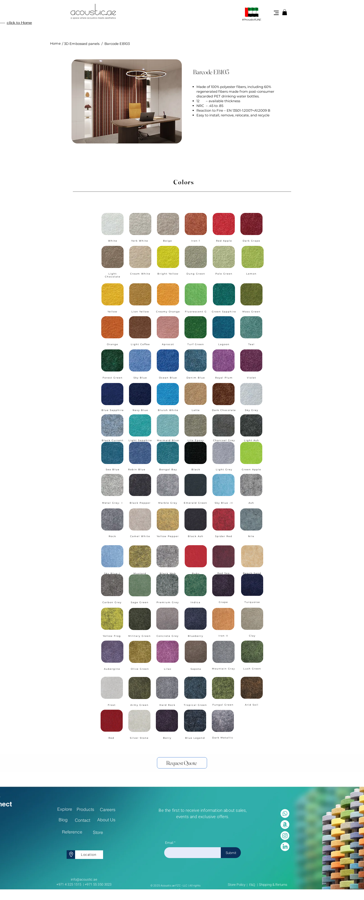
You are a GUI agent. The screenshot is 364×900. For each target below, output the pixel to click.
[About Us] (106, 819)
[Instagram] (285, 835)
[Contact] (82, 820)
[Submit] (231, 852)
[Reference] (72, 831)
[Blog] (63, 819)
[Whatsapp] (285, 813)
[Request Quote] (182, 762)
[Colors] (182, 182)
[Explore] (64, 809)
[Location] (89, 854)
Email (169, 842)
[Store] (98, 832)
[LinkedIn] (285, 846)
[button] (284, 12)
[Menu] (276, 13)
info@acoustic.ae (84, 879)
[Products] (85, 809)
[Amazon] (285, 824)
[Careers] (107, 809)
